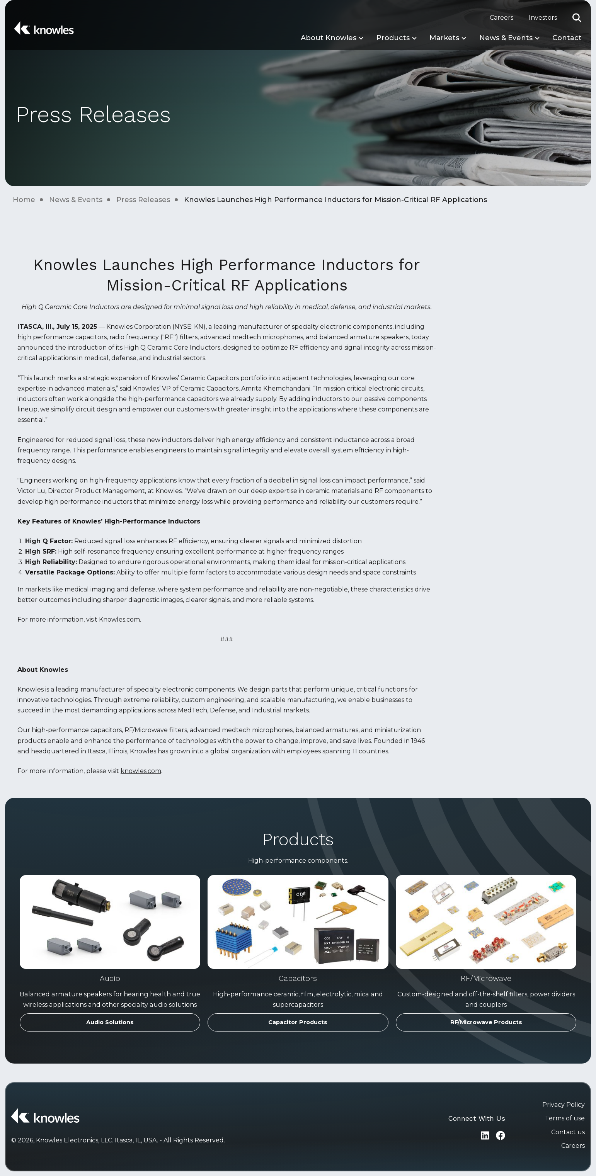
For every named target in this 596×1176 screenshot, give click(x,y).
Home (24, 199)
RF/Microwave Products (486, 1022)
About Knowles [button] (328, 38)
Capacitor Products (297, 1022)
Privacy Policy (563, 1104)
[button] (577, 17)
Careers (501, 17)
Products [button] (393, 38)
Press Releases (143, 199)
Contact (567, 38)
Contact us (568, 1132)
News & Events (75, 199)
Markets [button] (444, 38)
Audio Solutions (110, 1022)
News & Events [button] (506, 38)
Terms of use (565, 1118)
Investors (543, 17)
